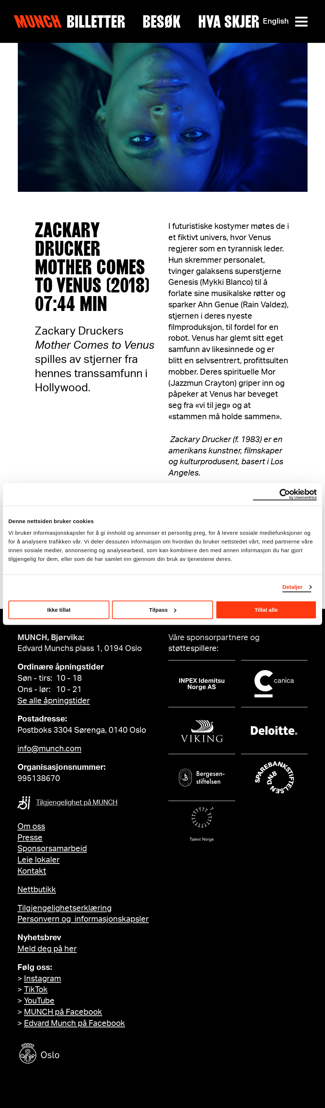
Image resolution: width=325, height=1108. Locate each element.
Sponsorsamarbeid (52, 849)
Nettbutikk (36, 890)
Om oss (31, 826)
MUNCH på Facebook (63, 1012)
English (276, 21)
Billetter (96, 21)
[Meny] (301, 22)
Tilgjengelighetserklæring (64, 908)
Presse (30, 838)
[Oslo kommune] (72, 1054)
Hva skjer (228, 21)
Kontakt (31, 871)
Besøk (162, 21)
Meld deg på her (47, 949)
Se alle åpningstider (53, 701)
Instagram (42, 979)
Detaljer (292, 587)
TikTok (36, 990)
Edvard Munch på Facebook (74, 1023)
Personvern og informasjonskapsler (83, 919)
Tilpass (162, 610)
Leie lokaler (38, 860)
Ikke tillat (59, 610)
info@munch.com (49, 749)
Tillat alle (266, 610)
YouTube (39, 1001)
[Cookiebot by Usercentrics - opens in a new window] (285, 494)
